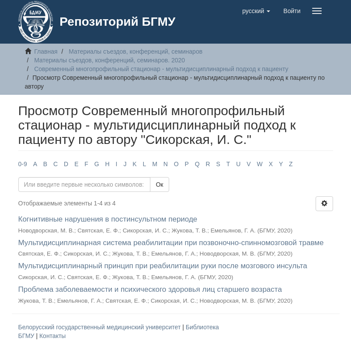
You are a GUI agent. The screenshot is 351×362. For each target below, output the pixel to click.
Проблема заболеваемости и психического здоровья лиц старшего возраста (150, 289)
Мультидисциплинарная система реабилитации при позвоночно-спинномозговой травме (171, 243)
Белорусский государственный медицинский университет (100, 327)
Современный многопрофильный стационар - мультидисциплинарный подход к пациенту (161, 68)
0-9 (22, 164)
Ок (159, 184)
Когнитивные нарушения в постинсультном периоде (108, 219)
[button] (256, 11)
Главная (45, 51)
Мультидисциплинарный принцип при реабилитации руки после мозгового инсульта (162, 266)
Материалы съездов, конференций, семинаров (135, 51)
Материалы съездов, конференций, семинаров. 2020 (109, 60)
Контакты (52, 335)
